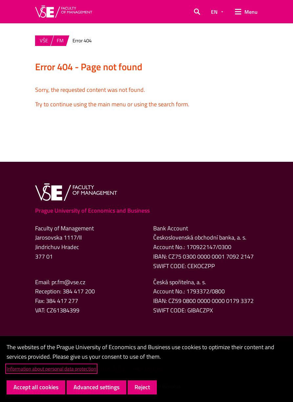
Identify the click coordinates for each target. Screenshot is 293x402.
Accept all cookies (35, 387)
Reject (142, 387)
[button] (197, 11)
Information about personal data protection (51, 368)
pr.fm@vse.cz (68, 282)
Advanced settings (96, 387)
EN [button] (214, 12)
